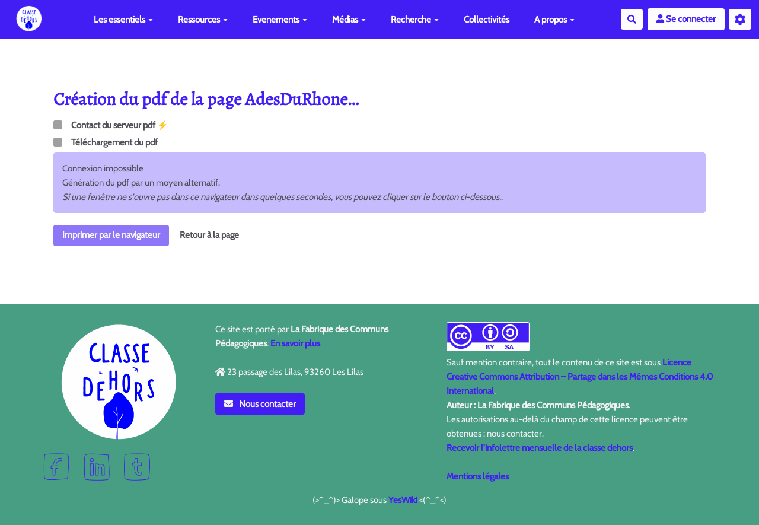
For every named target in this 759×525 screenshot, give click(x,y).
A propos (554, 19)
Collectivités (486, 19)
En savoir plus (295, 343)
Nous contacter (260, 404)
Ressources (203, 19)
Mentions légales (478, 476)
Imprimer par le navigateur (111, 235)
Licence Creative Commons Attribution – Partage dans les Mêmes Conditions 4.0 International (580, 376)
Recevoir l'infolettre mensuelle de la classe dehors (540, 448)
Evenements (280, 19)
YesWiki (402, 500)
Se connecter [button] (686, 19)
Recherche (415, 19)
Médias (349, 19)
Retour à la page (209, 235)
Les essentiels (123, 19)
